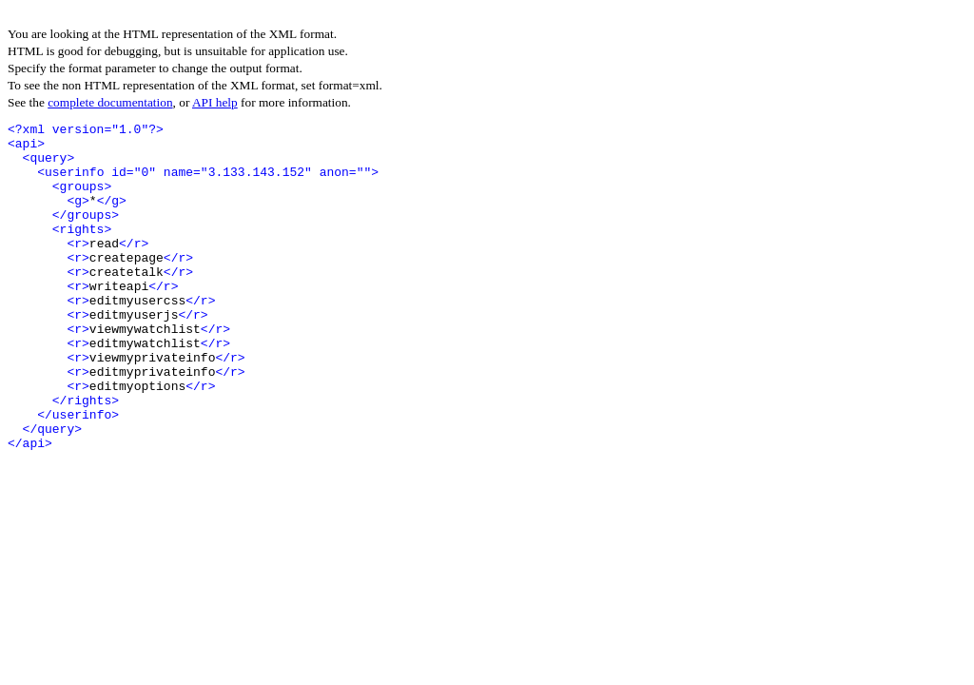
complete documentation (110, 102)
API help (215, 102)
